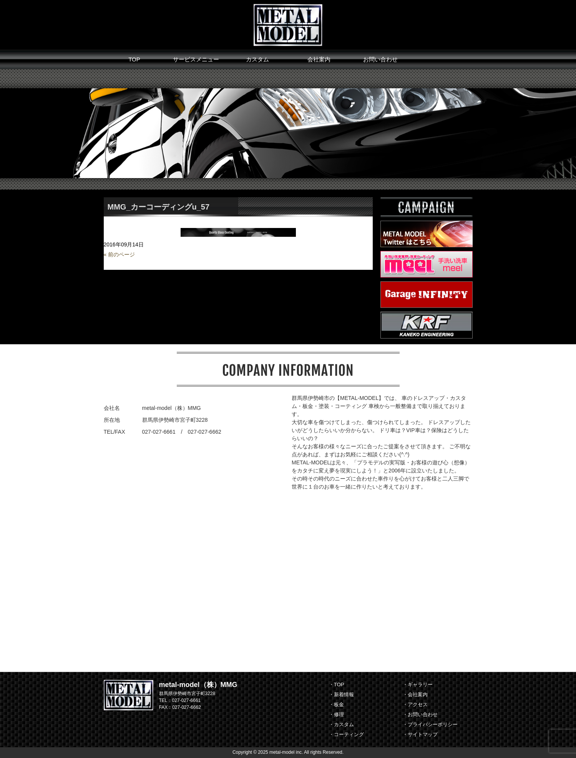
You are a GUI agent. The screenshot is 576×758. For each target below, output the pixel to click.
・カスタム (341, 724)
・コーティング (346, 734)
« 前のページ (119, 254)
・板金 (336, 704)
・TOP (336, 684)
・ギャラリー (418, 684)
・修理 (336, 714)
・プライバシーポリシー (430, 724)
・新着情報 (341, 694)
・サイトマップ (420, 734)
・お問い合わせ (420, 714)
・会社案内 (415, 694)
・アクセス (415, 704)
